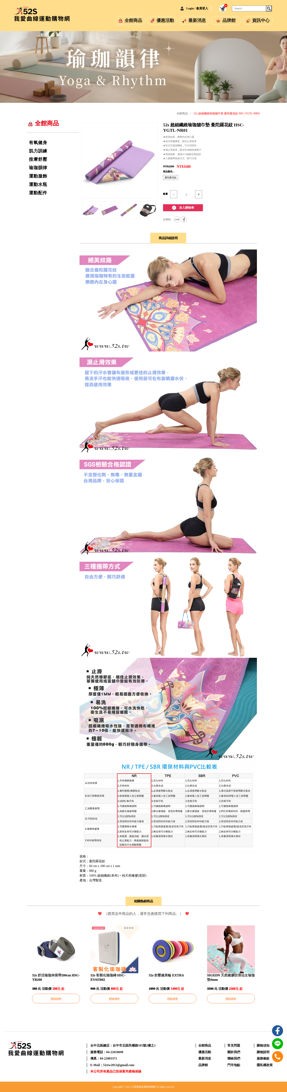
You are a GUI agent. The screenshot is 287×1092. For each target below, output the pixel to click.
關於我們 (233, 1052)
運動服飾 (38, 176)
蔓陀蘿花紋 (171, 177)
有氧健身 (38, 142)
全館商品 (133, 20)
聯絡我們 (233, 1058)
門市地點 (233, 1065)
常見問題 (233, 1045)
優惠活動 (165, 20)
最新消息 (197, 20)
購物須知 (263, 1045)
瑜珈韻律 (38, 168)
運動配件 (38, 193)
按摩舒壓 (38, 159)
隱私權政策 (265, 1065)
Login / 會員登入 (197, 8)
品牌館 (229, 20)
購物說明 (263, 1052)
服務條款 (263, 1058)
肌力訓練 (38, 151)
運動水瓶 (38, 184)
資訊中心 (261, 20)
